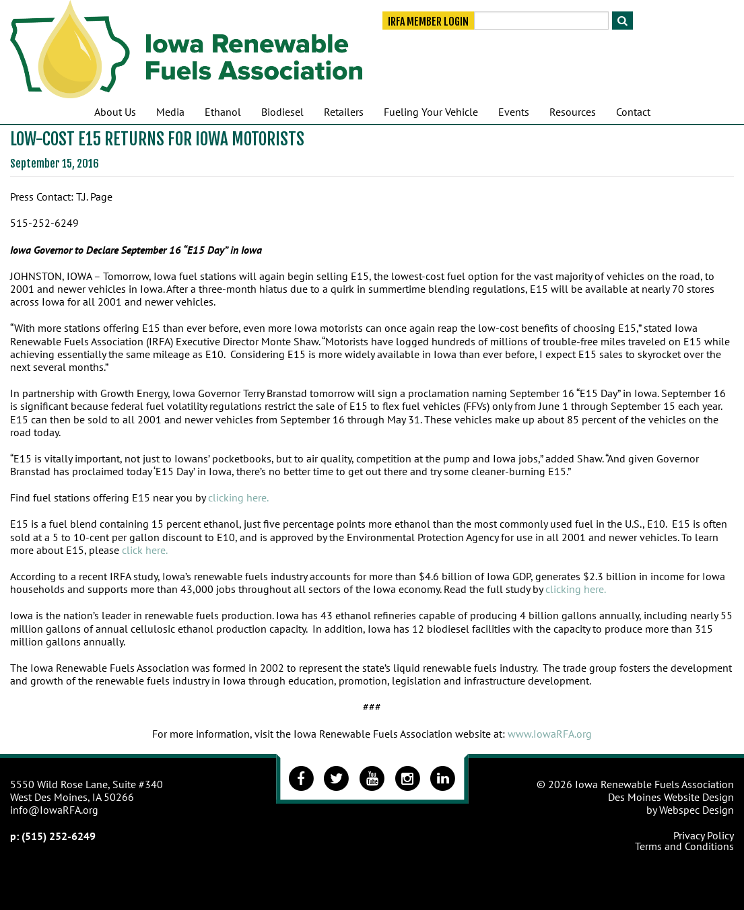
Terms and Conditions (684, 846)
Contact (633, 111)
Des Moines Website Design (671, 797)
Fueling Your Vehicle (431, 111)
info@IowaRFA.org (54, 809)
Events (513, 111)
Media (170, 111)
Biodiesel (282, 111)
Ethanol (223, 111)
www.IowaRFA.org (550, 733)
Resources (572, 111)
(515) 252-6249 (59, 836)
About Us (115, 111)
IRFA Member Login (428, 21)
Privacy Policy (703, 835)
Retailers (344, 111)
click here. (145, 550)
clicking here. (238, 497)
